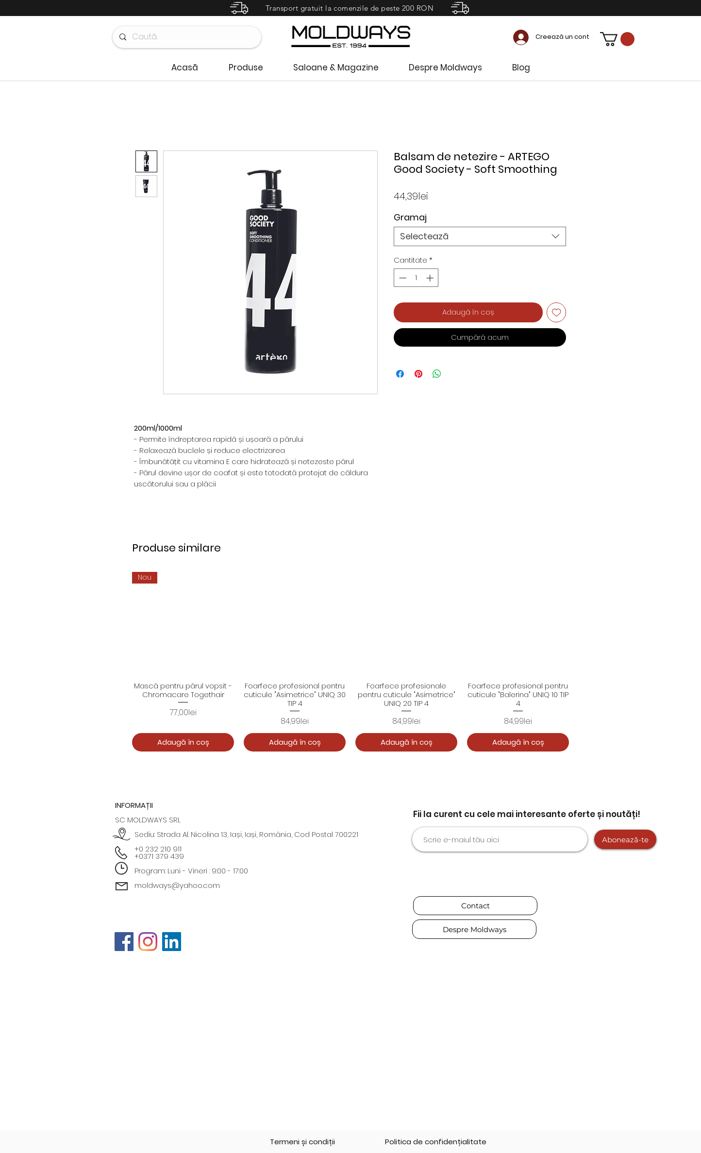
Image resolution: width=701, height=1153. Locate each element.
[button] (617, 39)
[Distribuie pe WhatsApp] (437, 374)
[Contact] (475, 905)
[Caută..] (186, 37)
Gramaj (410, 217)
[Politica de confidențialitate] (435, 1141)
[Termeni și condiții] (302, 1141)
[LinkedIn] (171, 941)
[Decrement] (401, 278)
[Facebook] (124, 941)
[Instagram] (147, 941)
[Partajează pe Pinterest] (418, 374)
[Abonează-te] (625, 839)
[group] (350, 662)
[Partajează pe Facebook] (400, 374)
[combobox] (480, 236)
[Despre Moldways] (474, 929)
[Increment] (430, 278)
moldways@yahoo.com (177, 885)
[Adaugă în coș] (183, 742)
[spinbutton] (416, 278)
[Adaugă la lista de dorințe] (557, 312)
